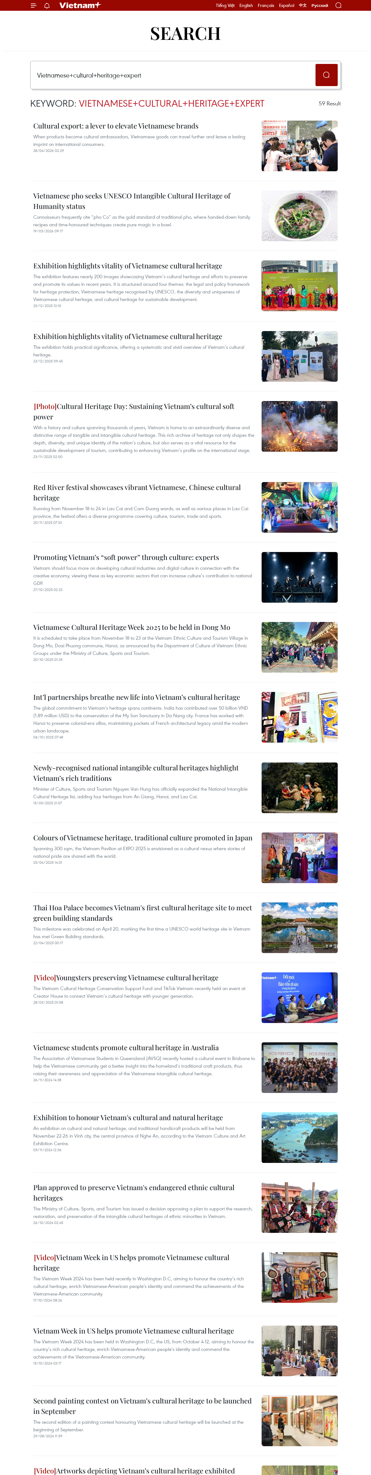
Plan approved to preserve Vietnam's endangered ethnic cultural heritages (133, 1192)
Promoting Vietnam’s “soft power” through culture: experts (126, 557)
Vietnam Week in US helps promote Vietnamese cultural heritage (131, 1262)
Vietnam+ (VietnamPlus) (80, 5)
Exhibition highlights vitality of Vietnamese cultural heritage (127, 265)
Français (266, 5)
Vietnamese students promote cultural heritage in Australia (126, 1047)
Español (286, 5)
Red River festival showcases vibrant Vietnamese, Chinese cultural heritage (137, 492)
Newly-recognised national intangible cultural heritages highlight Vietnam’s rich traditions (136, 773)
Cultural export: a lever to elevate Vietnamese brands (116, 125)
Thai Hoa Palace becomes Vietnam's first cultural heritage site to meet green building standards (142, 913)
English (246, 5)
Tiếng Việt (225, 5)
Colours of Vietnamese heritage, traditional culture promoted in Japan (142, 837)
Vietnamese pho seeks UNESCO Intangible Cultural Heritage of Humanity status (131, 201)
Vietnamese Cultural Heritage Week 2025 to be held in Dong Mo (131, 627)
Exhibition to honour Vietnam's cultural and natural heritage (128, 1117)
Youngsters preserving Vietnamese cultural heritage (126, 977)
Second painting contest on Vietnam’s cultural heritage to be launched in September (142, 1406)
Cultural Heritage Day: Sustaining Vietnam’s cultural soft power (133, 411)
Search (185, 32)
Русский (319, 5)
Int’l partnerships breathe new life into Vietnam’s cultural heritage (136, 697)
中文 (303, 5)
